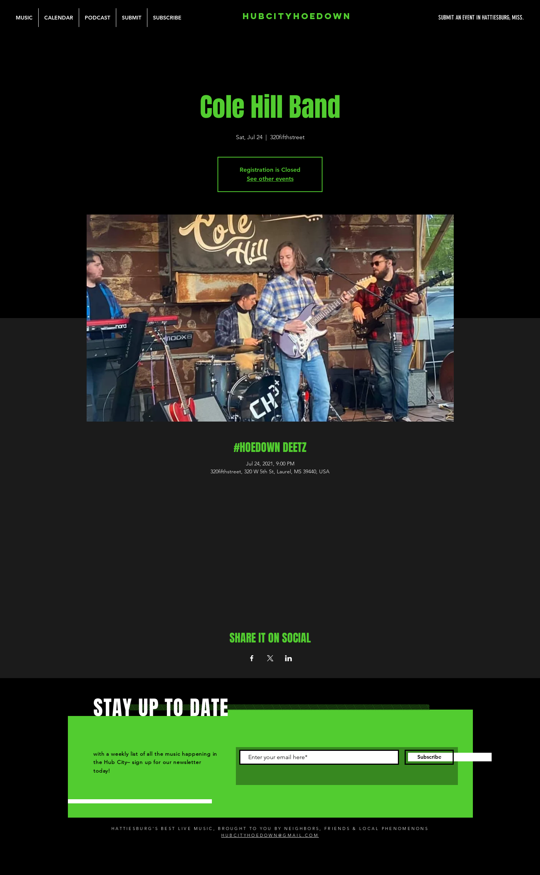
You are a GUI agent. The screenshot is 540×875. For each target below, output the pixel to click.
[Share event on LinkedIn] (288, 658)
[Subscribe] (429, 757)
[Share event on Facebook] (251, 658)
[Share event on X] (270, 658)
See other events (270, 178)
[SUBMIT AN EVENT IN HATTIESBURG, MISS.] (453, 17)
